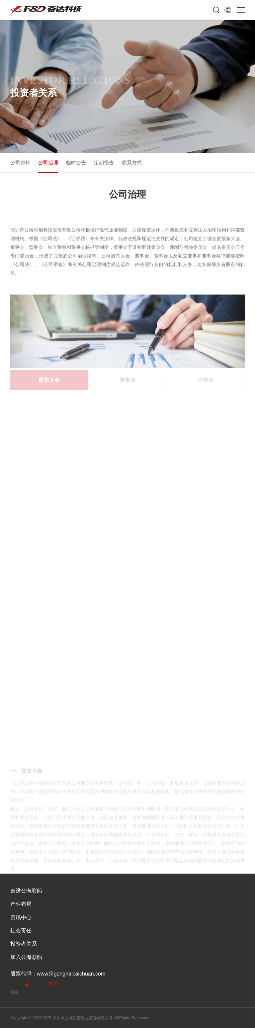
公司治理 (48, 162)
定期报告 (104, 162)
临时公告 (76, 162)
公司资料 (20, 162)
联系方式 (132, 162)
